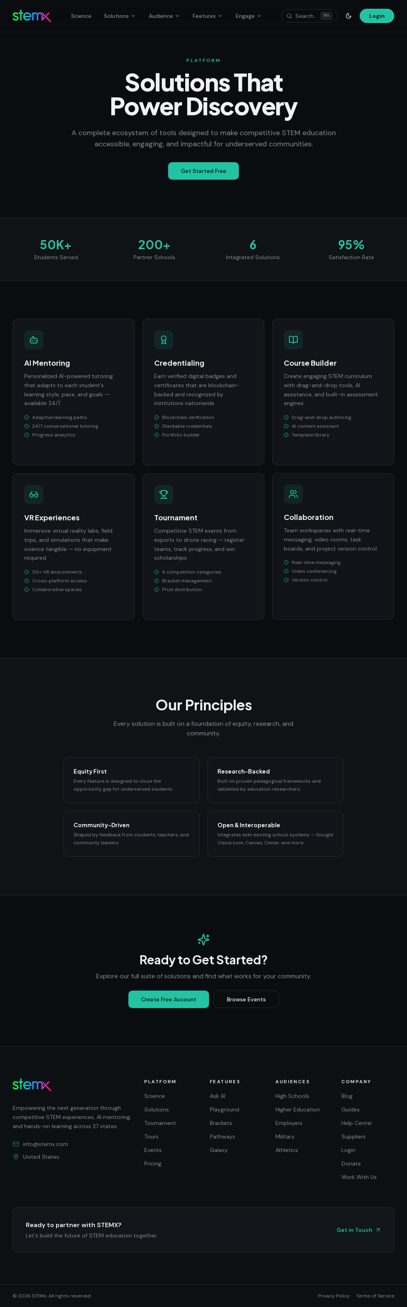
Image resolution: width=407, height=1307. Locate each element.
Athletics (286, 1150)
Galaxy (219, 1150)
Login (377, 15)
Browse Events (246, 999)
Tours (151, 1136)
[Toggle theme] (349, 16)
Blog (347, 1096)
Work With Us (359, 1177)
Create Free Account (168, 999)
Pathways (222, 1136)
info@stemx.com (40, 1144)
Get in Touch (359, 1229)
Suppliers (353, 1136)
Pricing (152, 1163)
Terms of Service (375, 1296)
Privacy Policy (334, 1296)
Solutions (120, 15)
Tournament (160, 1123)
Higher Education (297, 1109)
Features (208, 15)
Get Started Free (203, 171)
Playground (224, 1109)
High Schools (292, 1096)
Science (81, 15)
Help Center (356, 1123)
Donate (351, 1163)
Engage (249, 15)
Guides (350, 1109)
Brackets (221, 1123)
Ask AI (217, 1096)
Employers (288, 1123)
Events (153, 1150)
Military (285, 1136)
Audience (164, 15)
